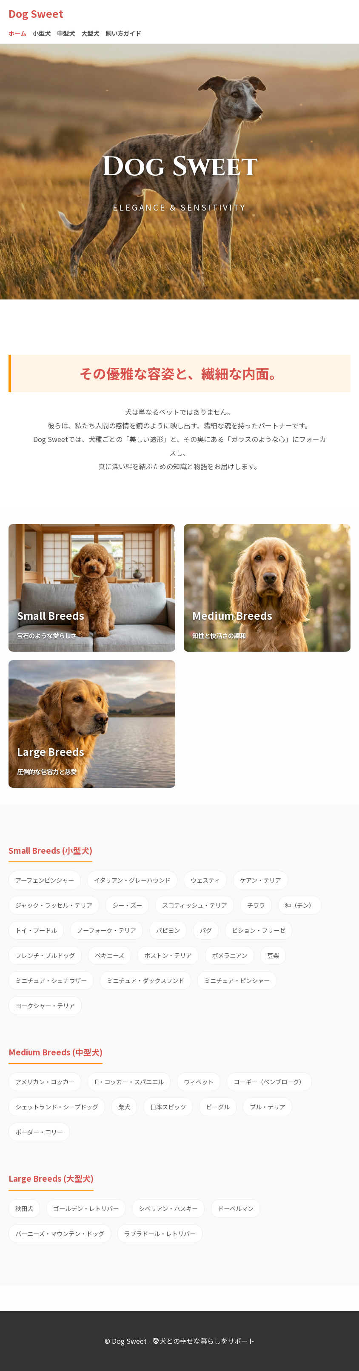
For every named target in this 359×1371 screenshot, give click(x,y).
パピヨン (168, 930)
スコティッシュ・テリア (194, 905)
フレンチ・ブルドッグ (45, 955)
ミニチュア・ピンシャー (237, 980)
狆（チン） (300, 905)
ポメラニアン (229, 955)
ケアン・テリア (260, 879)
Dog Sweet (36, 13)
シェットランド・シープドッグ (56, 1106)
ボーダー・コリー (39, 1131)
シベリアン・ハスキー (168, 1208)
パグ (206, 930)
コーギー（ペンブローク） (269, 1081)
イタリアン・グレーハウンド (132, 879)
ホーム (17, 33)
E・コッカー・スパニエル (129, 1081)
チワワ (256, 905)
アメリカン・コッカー (44, 1081)
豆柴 (273, 955)
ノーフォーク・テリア (106, 930)
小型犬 (42, 33)
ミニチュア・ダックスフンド (145, 980)
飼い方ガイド (123, 33)
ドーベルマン (236, 1208)
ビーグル (218, 1106)
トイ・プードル (36, 930)
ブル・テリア (267, 1106)
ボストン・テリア (168, 955)
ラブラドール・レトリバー (160, 1233)
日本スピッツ (168, 1106)
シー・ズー (127, 905)
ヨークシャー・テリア (45, 1005)
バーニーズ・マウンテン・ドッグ (59, 1233)
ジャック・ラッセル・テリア (53, 905)
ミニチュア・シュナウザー (51, 980)
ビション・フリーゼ (258, 930)
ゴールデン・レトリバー (86, 1208)
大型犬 (90, 33)
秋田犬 (24, 1208)
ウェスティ (205, 879)
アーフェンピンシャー (44, 879)
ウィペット (199, 1081)
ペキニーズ (109, 955)
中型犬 (66, 33)
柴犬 (124, 1106)
